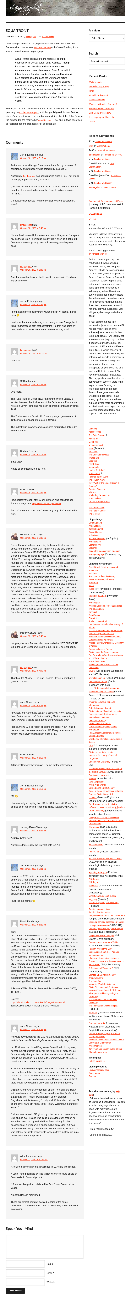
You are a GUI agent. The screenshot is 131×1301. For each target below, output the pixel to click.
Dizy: (91, 803)
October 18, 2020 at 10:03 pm (35, 353)
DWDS (92, 711)
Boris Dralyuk (96, 512)
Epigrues (93, 470)
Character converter (99, 1170)
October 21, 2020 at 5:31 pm (35, 869)
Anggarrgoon (95, 543)
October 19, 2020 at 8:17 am (35, 454)
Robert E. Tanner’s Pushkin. (103, 108)
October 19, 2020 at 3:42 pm (35, 636)
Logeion (93, 866)
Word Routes (95, 561)
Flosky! (92, 121)
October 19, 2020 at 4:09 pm (35, 671)
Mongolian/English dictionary (104, 1085)
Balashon (94, 568)
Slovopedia (94, 905)
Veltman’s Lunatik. (98, 99)
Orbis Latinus (96, 902)
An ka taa (94, 1120)
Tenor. (92, 91)
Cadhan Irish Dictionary (101, 821)
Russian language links (101, 990)
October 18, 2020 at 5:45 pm (35, 270)
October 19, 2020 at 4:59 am (35, 384)
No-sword (94, 460)
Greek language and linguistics (105, 873)
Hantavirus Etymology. (100, 86)
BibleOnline (95, 648)
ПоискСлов (95, 930)
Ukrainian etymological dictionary (106, 1053)
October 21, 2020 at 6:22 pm (35, 925)
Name (50, 1264)
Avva (92, 456)
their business (30, 176)
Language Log (96, 540)
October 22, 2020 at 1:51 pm (35, 1030)
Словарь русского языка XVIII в (106, 1036)
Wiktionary (94, 605)
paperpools (94, 477)
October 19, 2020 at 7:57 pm (35, 705)
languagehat (32, 36)
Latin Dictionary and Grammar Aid (106, 732)
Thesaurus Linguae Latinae (103, 736)
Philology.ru (95, 958)
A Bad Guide (95, 484)
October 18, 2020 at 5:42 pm (35, 228)
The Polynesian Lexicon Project (105, 1113)
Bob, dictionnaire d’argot (101, 753)
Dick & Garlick (96, 550)
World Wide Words (98, 849)
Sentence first (96, 564)
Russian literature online (101, 993)
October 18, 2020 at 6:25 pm (35, 304)
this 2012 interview (43, 47)
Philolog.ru (94, 962)
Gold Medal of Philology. (101, 113)
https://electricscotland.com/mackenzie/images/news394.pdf (42, 1002)
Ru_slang (94, 979)
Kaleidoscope (96, 438)
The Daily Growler (98, 442)
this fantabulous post (30, 112)
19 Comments (50, 36)
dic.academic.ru (97, 923)
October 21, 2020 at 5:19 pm (35, 789)
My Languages (96, 218)
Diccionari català (97, 792)
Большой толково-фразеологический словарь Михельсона (104, 1011)
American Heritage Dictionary (104, 598)
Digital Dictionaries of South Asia (106, 1089)
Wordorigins (95, 627)
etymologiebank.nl (98, 718)
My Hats (93, 224)
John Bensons (45, 120)
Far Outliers (95, 474)
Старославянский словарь (103, 1029)
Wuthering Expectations (101, 509)
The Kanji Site (96, 1082)
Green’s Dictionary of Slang (103, 602)
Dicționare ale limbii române (103, 810)
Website (51, 1282)
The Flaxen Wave (98, 491)
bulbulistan (94, 554)
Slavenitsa (94, 965)
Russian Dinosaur (98, 502)
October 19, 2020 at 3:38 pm (35, 538)
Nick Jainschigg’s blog (100, 1189)
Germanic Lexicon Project (102, 686)
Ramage (93, 1196)
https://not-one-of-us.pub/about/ (48, 503)
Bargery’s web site (98, 1131)
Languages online (98, 1145)
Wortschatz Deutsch (99, 701)
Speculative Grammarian (102, 1156)
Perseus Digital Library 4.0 (102, 863)
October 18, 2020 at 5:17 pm (35, 158)
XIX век (93, 505)
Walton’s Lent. (96, 82)
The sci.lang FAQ (98, 637)
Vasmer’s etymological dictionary (106, 983)
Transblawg (95, 467)
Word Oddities (96, 1159)
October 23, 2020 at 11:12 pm (35, 1160)
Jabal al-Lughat (97, 547)
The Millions (95, 530)
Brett (91, 146)
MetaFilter (94, 449)
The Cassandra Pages (100, 463)
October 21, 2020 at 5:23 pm (35, 831)
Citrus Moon (95, 1192)
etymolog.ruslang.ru (99, 951)
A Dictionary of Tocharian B (103, 1067)
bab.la (92, 609)
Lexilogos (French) (98, 771)
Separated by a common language (107, 571)
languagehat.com (13, 9)
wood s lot (94, 445)
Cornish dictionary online (101, 838)
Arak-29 (93, 842)
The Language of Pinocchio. (103, 117)
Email (49, 1273)
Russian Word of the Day (102, 1043)
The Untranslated (98, 523)
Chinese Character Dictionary (104, 1074)
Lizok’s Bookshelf (98, 481)
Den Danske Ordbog (99, 725)
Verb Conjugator (97, 845)
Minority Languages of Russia (104, 976)
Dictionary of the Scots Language (106, 690)
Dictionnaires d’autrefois (101, 775)
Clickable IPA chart (98, 619)
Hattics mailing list (98, 1179)
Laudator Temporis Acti (101, 516)
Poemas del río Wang (100, 488)
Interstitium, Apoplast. (100, 95)
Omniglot (93, 641)
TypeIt (92, 612)
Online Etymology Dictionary (103, 852)
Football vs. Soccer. (108, 150)
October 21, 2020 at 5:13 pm (35, 758)
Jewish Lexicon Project (101, 651)
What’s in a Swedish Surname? (105, 104)
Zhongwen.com (97, 1078)
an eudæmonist (97, 452)
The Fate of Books (98, 527)
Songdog (93, 435)
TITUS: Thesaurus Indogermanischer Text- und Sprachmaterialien (103, 665)
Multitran (93, 595)
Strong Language (98, 575)
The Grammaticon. (105, 141)
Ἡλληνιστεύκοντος (98, 557)
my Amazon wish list (99, 260)
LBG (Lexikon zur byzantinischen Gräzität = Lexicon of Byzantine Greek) (106, 895)
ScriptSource (95, 644)
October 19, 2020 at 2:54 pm (35, 493)
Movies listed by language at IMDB (107, 1142)
